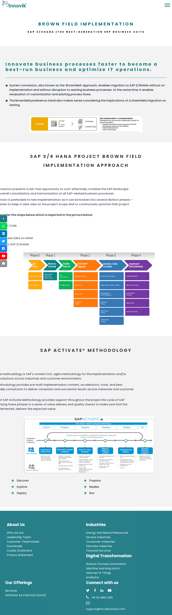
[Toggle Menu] (167, 5)
